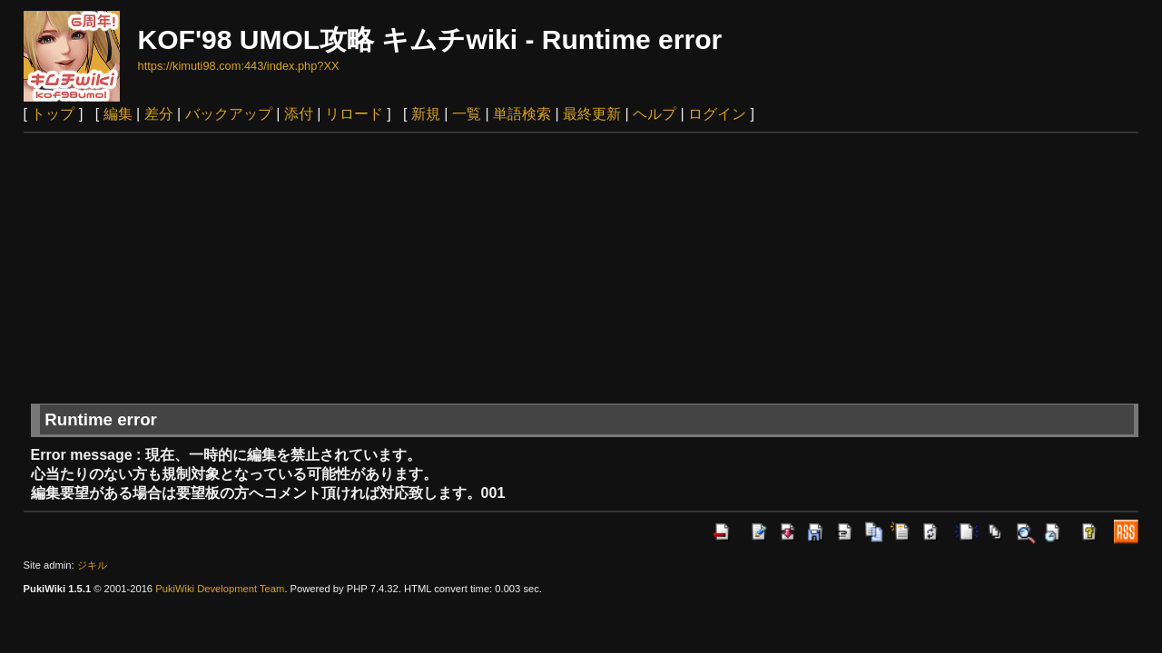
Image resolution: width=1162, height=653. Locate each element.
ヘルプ (654, 114)
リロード (354, 114)
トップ (52, 114)
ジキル (92, 565)
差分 (158, 114)
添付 (298, 114)
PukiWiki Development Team (219, 588)
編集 (118, 114)
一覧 (466, 114)
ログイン (717, 114)
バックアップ (228, 114)
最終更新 (592, 114)
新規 (425, 114)
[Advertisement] (581, 269)
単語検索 (522, 114)
